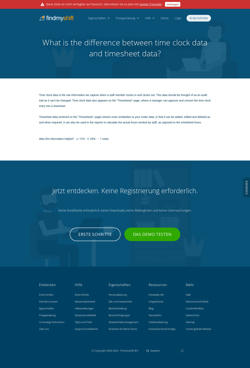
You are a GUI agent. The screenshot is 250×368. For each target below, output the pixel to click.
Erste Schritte (199, 18)
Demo (164, 18)
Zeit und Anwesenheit (120, 301)
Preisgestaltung (125, 18)
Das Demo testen (152, 234)
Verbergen (173, 4)
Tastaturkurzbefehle (85, 315)
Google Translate (150, 4)
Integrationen (156, 301)
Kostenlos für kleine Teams (123, 329)
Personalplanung (118, 294)
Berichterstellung (118, 308)
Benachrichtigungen (119, 315)
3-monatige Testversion (51, 322)
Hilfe (148, 18)
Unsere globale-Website (198, 329)
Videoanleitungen (84, 308)
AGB (188, 294)
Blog (151, 308)
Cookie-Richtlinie (195, 308)
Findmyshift (72, 350)
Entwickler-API (156, 294)
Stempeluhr (155, 315)
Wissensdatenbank (85, 301)
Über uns (44, 329)
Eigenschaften (97, 18)
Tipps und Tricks (83, 322)
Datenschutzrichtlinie (197, 301)
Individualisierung (158, 322)
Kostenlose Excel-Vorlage (162, 329)
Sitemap (190, 322)
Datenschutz (192, 315)
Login (178, 18)
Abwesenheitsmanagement (123, 322)
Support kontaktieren (86, 329)
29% (91, 138)
